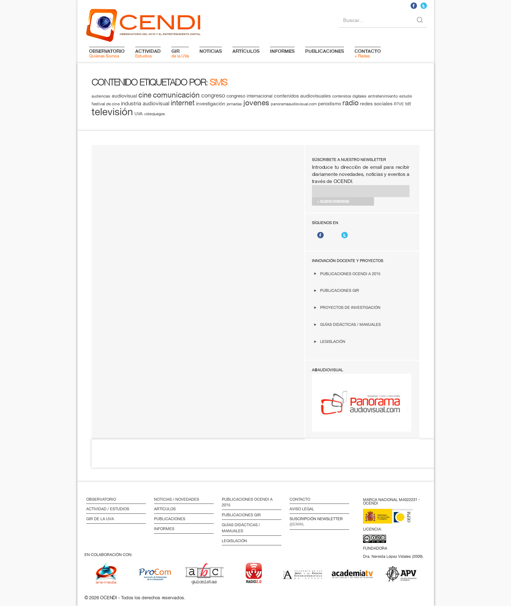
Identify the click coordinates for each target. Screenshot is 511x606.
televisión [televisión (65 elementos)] (112, 111)
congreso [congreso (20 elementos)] (213, 95)
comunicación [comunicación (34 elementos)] (176, 94)
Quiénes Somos (107, 53)
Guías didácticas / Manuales (350, 324)
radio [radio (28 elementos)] (350, 103)
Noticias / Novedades (176, 499)
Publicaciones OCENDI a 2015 (350, 273)
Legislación (332, 341)
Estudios (148, 53)
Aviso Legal (302, 509)
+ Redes (368, 53)
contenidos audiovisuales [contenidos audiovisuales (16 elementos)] (302, 96)
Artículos (165, 509)
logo (143, 24)
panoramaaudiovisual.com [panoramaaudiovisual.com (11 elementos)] (294, 104)
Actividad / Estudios (107, 509)
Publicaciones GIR (339, 290)
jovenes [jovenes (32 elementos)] (256, 102)
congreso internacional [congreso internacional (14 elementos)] (249, 96)
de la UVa (180, 53)
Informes (164, 529)
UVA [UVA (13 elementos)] (138, 113)
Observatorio (101, 499)
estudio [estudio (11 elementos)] (405, 96)
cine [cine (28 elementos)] (145, 95)
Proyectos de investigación (350, 307)
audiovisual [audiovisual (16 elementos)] (124, 96)
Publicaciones (169, 519)
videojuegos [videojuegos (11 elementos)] (154, 114)
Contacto (300, 499)
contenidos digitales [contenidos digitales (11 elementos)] (349, 96)
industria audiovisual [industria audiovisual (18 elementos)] (145, 103)
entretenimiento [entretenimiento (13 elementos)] (383, 96)
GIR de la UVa (100, 519)
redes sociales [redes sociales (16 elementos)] (376, 103)
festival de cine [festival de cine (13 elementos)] (106, 103)
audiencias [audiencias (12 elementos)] (101, 96)
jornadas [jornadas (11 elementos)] (234, 104)
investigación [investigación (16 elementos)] (210, 103)
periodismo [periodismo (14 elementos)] (329, 103)
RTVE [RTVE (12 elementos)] (399, 103)
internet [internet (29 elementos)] (182, 103)
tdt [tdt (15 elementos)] (408, 103)
